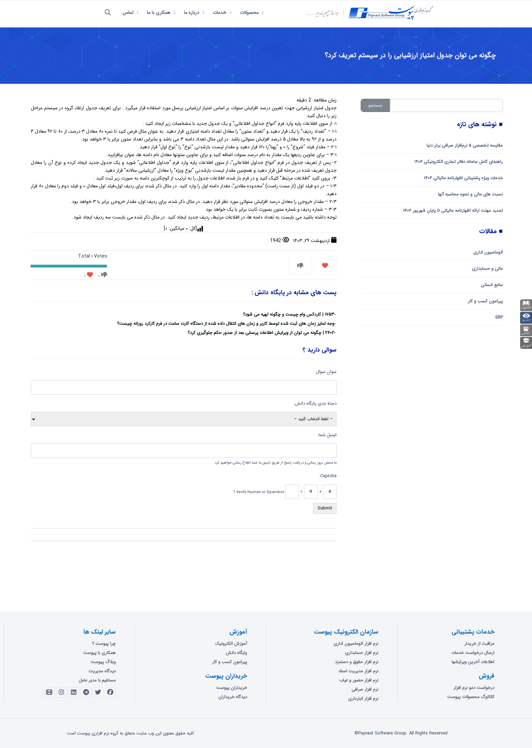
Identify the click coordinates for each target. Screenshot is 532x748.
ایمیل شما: (327, 434)
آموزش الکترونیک (231, 643)
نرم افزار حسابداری (361, 652)
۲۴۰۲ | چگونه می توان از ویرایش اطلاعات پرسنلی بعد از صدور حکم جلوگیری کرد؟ (261, 332)
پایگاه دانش (236, 652)
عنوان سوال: (326, 371)
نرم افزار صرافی (365, 689)
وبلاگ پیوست (103, 662)
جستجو (375, 105)
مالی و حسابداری (487, 268)
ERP (499, 317)
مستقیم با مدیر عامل (97, 680)
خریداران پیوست (231, 687)
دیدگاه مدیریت (102, 671)
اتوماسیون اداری (488, 252)
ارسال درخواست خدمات (472, 652)
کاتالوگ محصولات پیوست (470, 696)
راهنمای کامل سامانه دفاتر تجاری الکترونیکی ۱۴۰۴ (458, 161)
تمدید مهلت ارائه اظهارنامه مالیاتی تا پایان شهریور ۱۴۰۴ (453, 210)
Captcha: (328, 476)
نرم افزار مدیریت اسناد (358, 671)
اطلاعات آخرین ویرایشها (473, 662)
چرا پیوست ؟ (104, 643)
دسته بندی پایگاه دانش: (315, 403)
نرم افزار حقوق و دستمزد (356, 662)
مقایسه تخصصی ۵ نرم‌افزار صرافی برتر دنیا (464, 145)
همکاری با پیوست (99, 652)
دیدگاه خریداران (232, 696)
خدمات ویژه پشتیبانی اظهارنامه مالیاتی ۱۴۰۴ (463, 178)
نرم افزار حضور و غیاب (358, 680)
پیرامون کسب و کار (485, 301)
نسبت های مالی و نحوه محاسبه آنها (470, 194)
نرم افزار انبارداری (363, 698)
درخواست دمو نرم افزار (474, 687)
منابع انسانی (492, 284)
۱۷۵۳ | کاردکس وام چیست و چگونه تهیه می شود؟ (288, 314)
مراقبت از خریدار (479, 643)
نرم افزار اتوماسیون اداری (356, 643)
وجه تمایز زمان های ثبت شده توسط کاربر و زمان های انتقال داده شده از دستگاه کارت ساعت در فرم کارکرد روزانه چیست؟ (225, 323)
